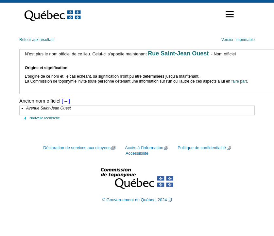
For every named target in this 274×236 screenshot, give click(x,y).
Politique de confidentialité (202, 148)
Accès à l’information (144, 148)
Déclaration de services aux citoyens (77, 148)
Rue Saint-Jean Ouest (178, 53)
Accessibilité (137, 153)
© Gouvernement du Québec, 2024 (134, 200)
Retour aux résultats (36, 39)
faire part (239, 81)
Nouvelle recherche (44, 118)
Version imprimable (238, 39)
